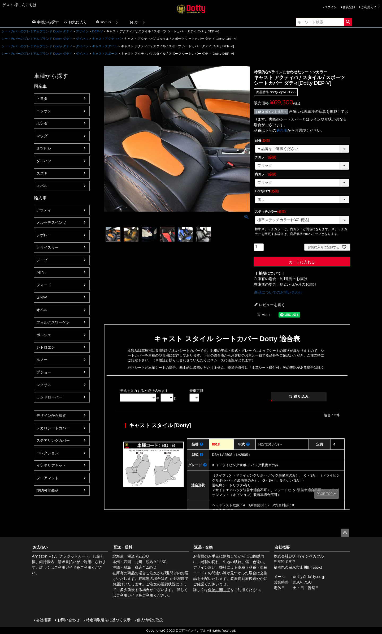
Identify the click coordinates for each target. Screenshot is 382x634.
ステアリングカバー (53, 440)
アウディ (43, 210)
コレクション (47, 453)
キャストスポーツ (105, 53)
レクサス (43, 384)
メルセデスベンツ (51, 222)
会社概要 (282, 547)
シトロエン (45, 347)
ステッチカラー (270, 211)
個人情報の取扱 (150, 620)
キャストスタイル (105, 46)
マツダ (41, 136)
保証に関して (219, 589)
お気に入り (75, 22)
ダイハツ (82, 39)
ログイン (330, 7)
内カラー (265, 174)
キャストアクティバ (106, 39)
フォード (43, 284)
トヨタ (41, 98)
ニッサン (43, 111)
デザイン (82, 31)
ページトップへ (345, 533)
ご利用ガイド (370, 7)
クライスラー (47, 247)
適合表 (281, 130)
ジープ (41, 260)
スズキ (41, 173)
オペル (41, 309)
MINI (41, 272)
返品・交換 (203, 547)
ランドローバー (49, 397)
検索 (348, 22)
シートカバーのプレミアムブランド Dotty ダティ (36, 31)
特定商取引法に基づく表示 (108, 620)
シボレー (43, 235)
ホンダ (41, 123)
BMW (41, 297)
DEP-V (97, 31)
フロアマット (47, 478)
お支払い (40, 547)
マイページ (107, 22)
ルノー (41, 359)
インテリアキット (51, 465)
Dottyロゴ (267, 191)
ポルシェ (43, 334)
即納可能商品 (47, 490)
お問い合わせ (68, 620)
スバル (41, 185)
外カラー (265, 157)
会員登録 (348, 7)
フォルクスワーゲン (53, 322)
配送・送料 (123, 547)
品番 (262, 140)
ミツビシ (43, 148)
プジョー (43, 372)
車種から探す (45, 22)
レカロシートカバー (53, 428)
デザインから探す (51, 415)
